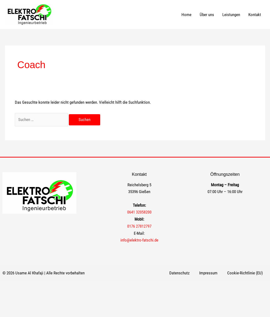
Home (186, 14)
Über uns (207, 14)
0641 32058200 (139, 212)
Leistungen (231, 14)
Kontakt (254, 14)
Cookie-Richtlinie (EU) (245, 272)
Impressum (208, 272)
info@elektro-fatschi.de (139, 240)
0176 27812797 (139, 226)
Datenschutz (179, 272)
